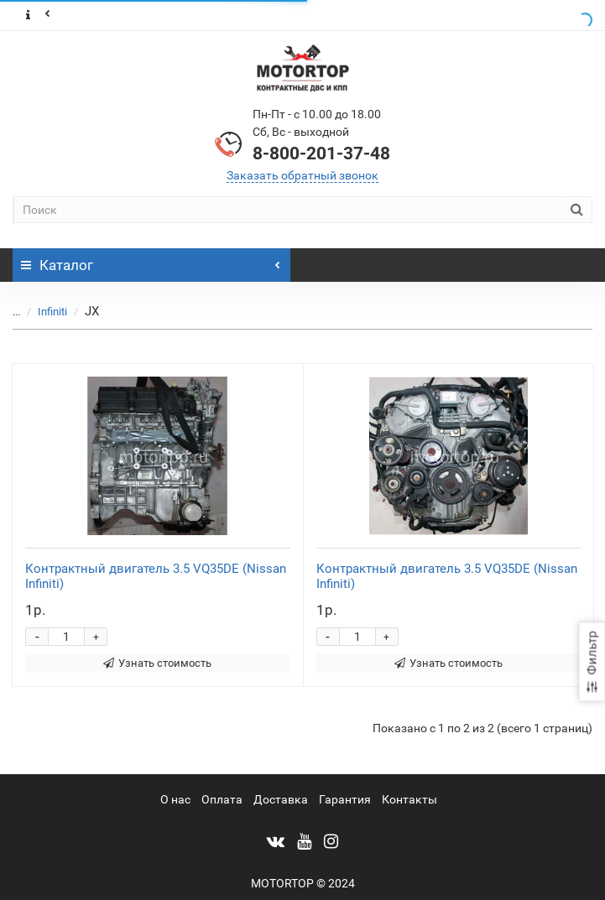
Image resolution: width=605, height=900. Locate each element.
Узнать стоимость (157, 663)
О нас (175, 799)
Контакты (409, 799)
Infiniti (52, 311)
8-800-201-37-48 (321, 153)
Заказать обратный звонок (302, 175)
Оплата (222, 799)
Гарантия (345, 799)
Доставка (280, 799)
